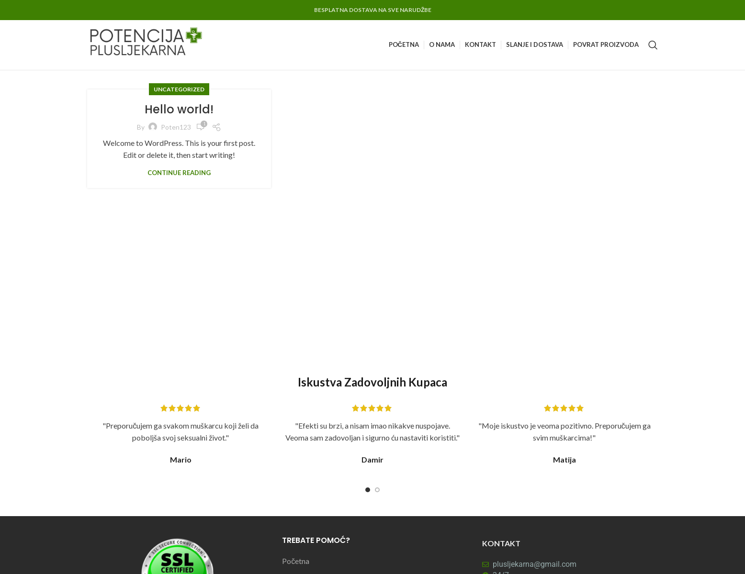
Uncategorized (179, 89)
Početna (295, 560)
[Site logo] (147, 43)
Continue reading (179, 173)
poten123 (176, 127)
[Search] (653, 45)
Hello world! (179, 109)
